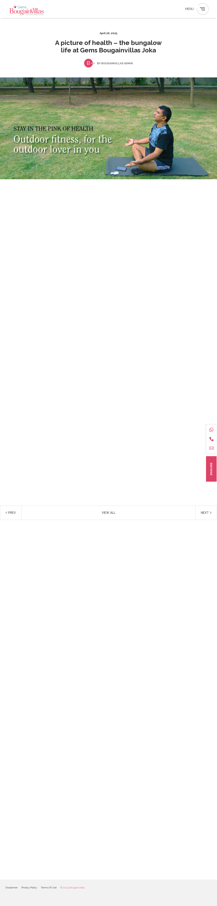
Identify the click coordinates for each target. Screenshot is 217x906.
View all (108, 512)
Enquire (211, 468)
